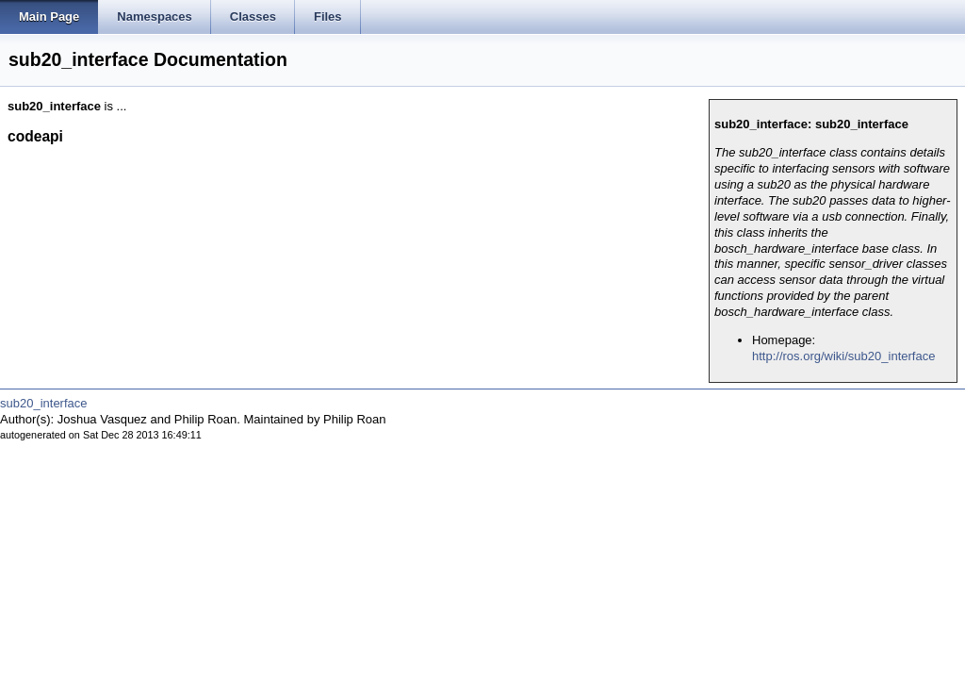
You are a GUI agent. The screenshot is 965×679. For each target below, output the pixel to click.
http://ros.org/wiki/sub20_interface (843, 356)
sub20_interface (44, 403)
